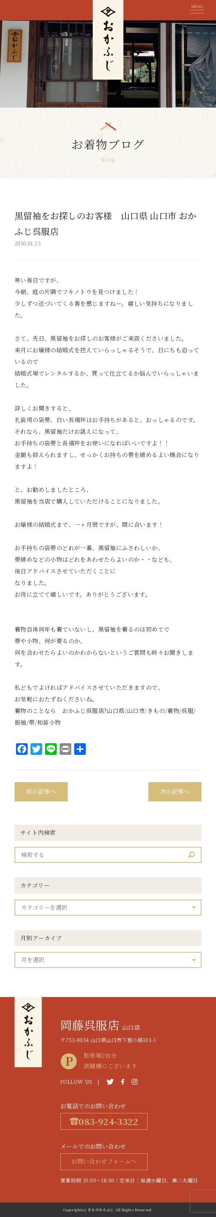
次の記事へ (175, 791)
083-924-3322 (104, 1121)
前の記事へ (41, 791)
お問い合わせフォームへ (103, 1161)
